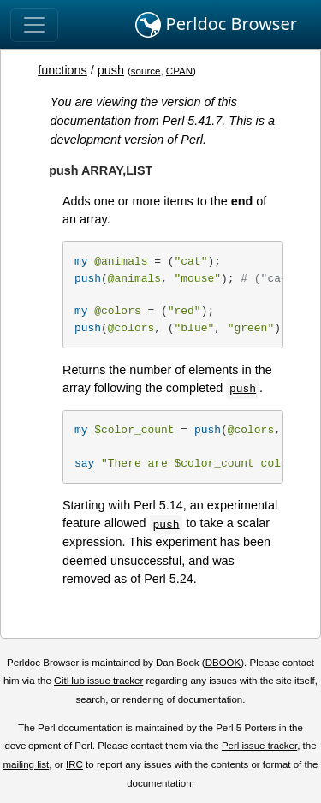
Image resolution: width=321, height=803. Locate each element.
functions (62, 70)
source (146, 71)
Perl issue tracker (259, 746)
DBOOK (223, 662)
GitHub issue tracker (98, 680)
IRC (74, 764)
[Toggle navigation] (34, 25)
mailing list (26, 764)
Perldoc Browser (216, 25)
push (111, 70)
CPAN (179, 71)
